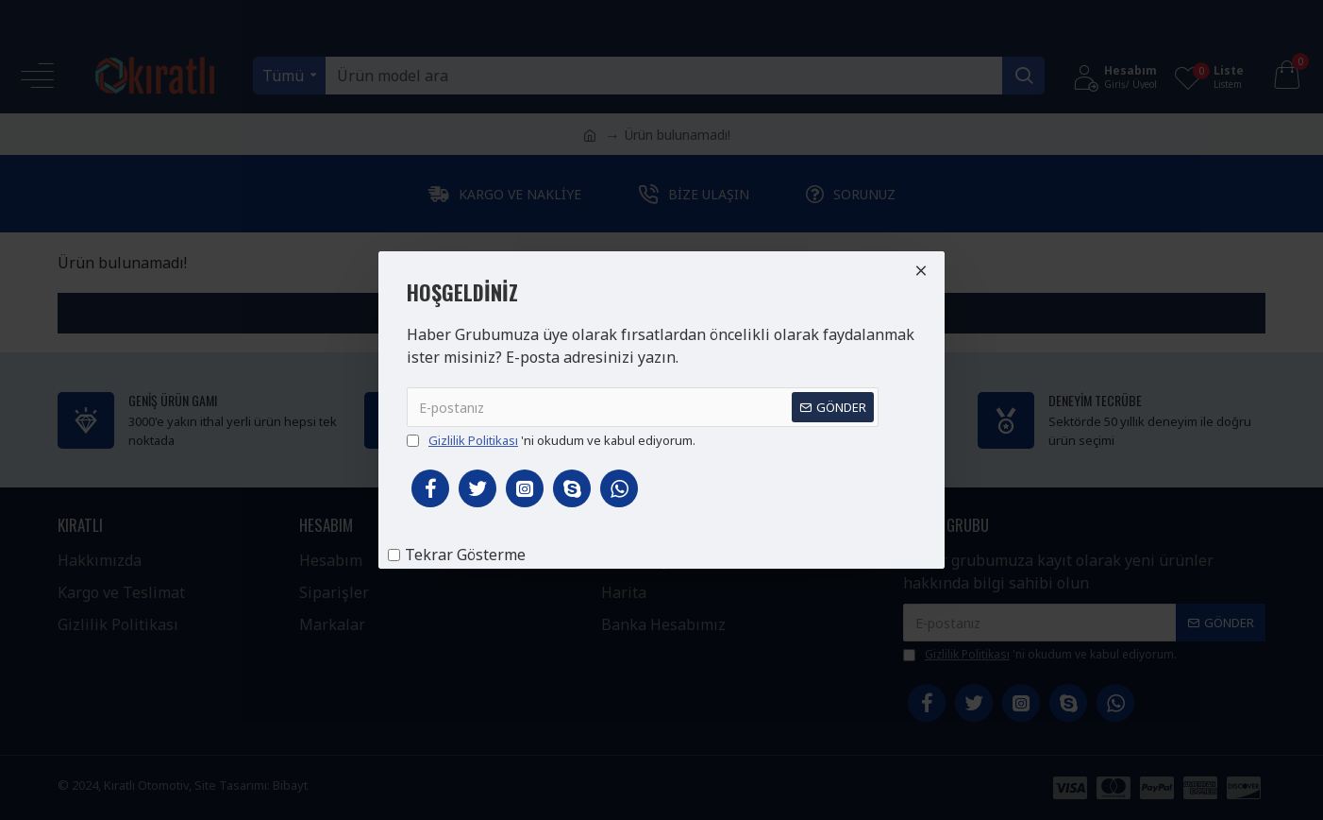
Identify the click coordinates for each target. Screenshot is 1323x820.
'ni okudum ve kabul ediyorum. (551, 441)
